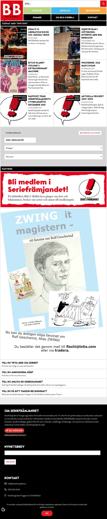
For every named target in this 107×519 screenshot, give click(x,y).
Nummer (37, 17)
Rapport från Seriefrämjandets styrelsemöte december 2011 (39, 100)
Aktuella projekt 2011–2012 (92, 97)
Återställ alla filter (91, 133)
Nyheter (37, 10)
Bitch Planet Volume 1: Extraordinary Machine (37, 67)
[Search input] (62, 3)
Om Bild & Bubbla (65, 17)
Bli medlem (16, 430)
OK (47, 513)
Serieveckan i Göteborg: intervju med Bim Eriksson (91, 33)
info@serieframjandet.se (17, 483)
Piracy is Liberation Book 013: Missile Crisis (38, 32)
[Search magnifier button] (103, 4)
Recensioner (93, 10)
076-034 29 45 (14, 489)
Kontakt (93, 17)
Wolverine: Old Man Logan (90, 64)
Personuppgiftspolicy (15, 435)
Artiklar (65, 10)
